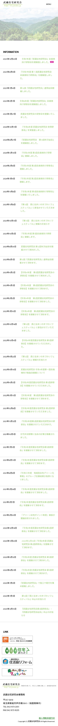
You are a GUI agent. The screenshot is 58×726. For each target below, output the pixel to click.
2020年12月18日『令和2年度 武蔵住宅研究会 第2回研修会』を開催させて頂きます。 (37, 544)
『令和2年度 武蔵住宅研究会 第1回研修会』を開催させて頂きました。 (37, 559)
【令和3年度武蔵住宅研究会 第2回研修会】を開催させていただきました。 (37, 410)
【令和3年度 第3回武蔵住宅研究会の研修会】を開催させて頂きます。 (38, 397)
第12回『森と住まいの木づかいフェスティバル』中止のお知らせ (37, 597)
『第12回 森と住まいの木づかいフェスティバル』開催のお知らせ (38, 358)
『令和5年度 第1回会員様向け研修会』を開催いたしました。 (37, 193)
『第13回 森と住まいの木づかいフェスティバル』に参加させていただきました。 (37, 208)
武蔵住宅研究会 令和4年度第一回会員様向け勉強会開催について (38, 371)
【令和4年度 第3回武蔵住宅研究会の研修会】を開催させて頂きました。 (37, 274)
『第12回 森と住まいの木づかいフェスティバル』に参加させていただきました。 (38, 328)
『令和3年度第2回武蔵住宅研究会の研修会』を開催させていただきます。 (38, 423)
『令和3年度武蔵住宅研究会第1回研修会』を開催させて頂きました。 (37, 449)
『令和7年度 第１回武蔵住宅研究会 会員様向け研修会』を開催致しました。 (37, 75)
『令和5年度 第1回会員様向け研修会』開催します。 (36, 235)
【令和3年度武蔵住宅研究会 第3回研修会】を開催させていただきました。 (37, 384)
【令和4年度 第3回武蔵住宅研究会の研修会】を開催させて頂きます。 (37, 287)
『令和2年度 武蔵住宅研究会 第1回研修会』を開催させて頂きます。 (37, 572)
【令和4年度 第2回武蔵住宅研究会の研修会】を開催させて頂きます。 (38, 313)
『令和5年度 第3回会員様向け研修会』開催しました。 (36, 154)
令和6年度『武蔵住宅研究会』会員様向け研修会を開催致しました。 (36, 103)
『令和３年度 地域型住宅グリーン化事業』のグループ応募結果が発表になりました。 (37, 476)
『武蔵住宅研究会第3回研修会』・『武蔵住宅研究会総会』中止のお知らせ (37, 612)
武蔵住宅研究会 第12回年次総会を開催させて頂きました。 (37, 248)
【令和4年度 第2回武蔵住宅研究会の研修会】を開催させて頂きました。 (37, 300)
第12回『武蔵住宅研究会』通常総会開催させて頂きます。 (37, 261)
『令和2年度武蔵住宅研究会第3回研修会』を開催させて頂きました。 (38, 491)
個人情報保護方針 (47, 718)
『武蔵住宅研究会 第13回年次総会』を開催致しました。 (38, 141)
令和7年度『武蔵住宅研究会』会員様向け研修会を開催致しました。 (38, 61)
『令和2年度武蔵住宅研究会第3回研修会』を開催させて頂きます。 (36, 504)
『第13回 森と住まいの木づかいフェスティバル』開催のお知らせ (37, 222)
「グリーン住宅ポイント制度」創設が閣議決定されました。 (38, 517)
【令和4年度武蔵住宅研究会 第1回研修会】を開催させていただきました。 (37, 344)
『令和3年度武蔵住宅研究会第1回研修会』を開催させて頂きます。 (37, 462)
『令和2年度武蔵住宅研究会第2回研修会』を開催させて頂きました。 (38, 530)
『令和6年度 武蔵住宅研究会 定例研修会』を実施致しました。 (37, 128)
